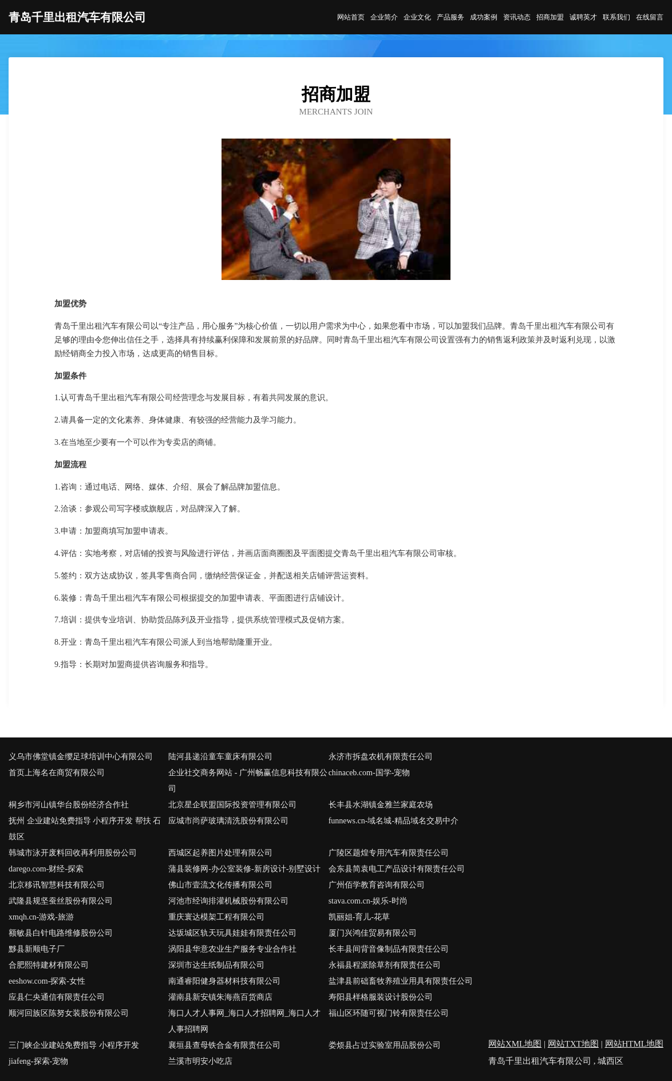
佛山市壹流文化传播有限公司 (220, 885)
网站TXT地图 (573, 1043)
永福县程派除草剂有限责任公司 (385, 965)
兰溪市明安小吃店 (200, 1061)
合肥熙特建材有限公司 (49, 965)
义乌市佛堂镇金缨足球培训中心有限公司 (81, 756)
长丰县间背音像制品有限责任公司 (389, 949)
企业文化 (417, 17)
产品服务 (450, 17)
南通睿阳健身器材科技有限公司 (224, 981)
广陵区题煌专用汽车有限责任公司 (389, 853)
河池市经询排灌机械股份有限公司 (228, 901)
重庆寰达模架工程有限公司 (216, 917)
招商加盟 (550, 17)
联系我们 (616, 17)
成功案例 (483, 17)
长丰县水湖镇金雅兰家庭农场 (381, 804)
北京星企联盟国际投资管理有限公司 (232, 804)
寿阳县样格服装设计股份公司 (381, 997)
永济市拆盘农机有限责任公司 (381, 756)
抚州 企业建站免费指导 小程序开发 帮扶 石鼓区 (85, 828)
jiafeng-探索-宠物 (38, 1061)
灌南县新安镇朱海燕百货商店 (220, 997)
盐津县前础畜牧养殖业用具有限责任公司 (401, 981)
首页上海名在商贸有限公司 (57, 772)
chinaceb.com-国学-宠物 (369, 772)
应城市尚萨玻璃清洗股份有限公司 (228, 820)
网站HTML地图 (634, 1043)
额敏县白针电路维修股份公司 (61, 933)
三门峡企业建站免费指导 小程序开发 (74, 1045)
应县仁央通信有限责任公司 (57, 997)
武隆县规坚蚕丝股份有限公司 (61, 901)
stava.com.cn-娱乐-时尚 (368, 901)
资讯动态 (517, 17)
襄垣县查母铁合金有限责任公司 (224, 1045)
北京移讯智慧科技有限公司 (57, 885)
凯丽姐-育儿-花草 (359, 917)
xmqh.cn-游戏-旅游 (41, 917)
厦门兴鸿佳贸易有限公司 (373, 933)
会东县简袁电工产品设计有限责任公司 (397, 869)
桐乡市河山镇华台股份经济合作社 (69, 804)
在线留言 (649, 17)
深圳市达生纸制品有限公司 (216, 965)
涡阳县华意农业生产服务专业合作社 (232, 949)
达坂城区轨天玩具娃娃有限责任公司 (232, 933)
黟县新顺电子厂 (37, 949)
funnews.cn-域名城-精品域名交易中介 (393, 820)
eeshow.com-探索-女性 (47, 981)
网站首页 (351, 17)
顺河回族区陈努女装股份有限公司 (69, 1013)
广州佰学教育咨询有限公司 (377, 885)
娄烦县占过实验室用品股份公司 (385, 1045)
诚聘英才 (583, 17)
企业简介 (384, 17)
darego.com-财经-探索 (46, 869)
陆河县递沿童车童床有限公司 (220, 756)
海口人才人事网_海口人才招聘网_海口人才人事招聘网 (244, 1021)
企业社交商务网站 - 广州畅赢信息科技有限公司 (247, 780)
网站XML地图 (514, 1043)
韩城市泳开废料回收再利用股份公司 (73, 853)
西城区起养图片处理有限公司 (220, 853)
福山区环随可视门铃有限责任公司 (389, 1013)
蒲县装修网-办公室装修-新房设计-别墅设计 (244, 869)
